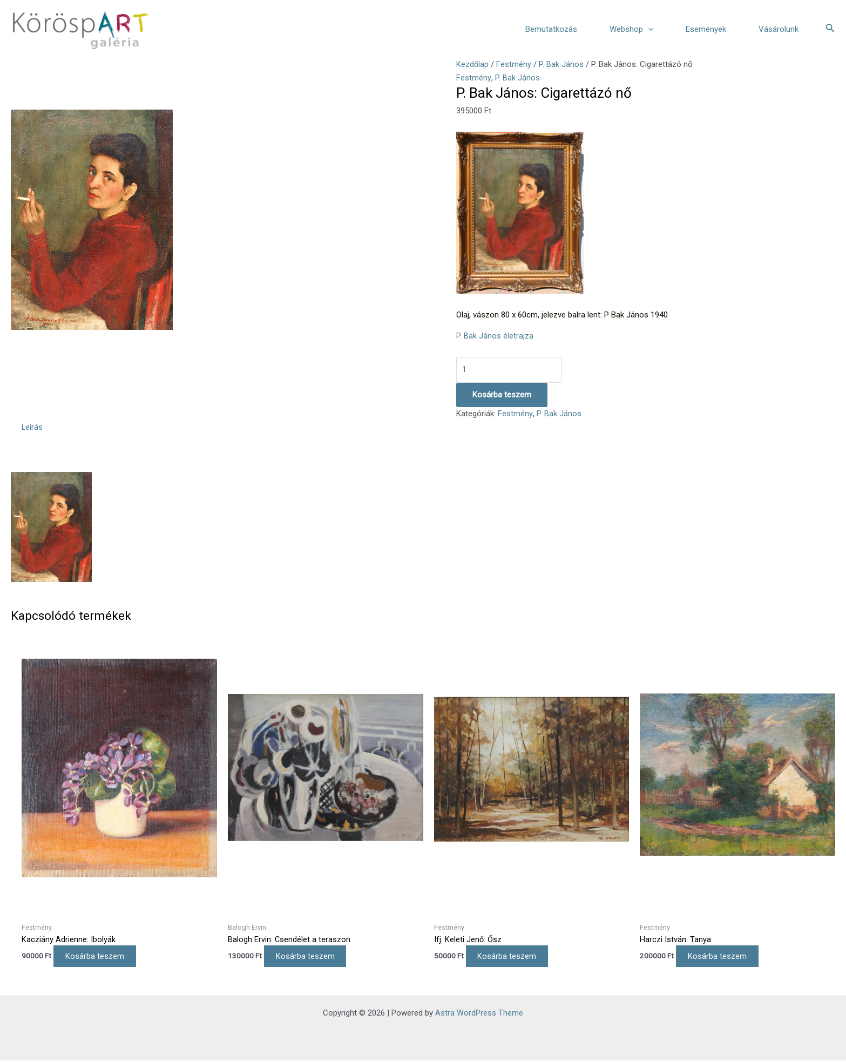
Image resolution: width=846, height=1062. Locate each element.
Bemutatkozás (551, 29)
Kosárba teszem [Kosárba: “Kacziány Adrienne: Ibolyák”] (99, 957)
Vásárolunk (778, 29)
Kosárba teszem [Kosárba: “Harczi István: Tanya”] (721, 957)
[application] (648, 29)
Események (706, 29)
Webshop (631, 29)
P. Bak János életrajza (494, 336)
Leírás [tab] (32, 427)
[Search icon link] (830, 29)
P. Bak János (561, 64)
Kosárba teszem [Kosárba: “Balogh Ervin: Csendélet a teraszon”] (309, 957)
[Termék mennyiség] (509, 370)
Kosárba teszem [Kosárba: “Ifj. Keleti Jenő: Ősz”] (511, 957)
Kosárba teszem (501, 395)
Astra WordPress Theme (479, 1014)
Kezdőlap (472, 64)
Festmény (514, 64)
